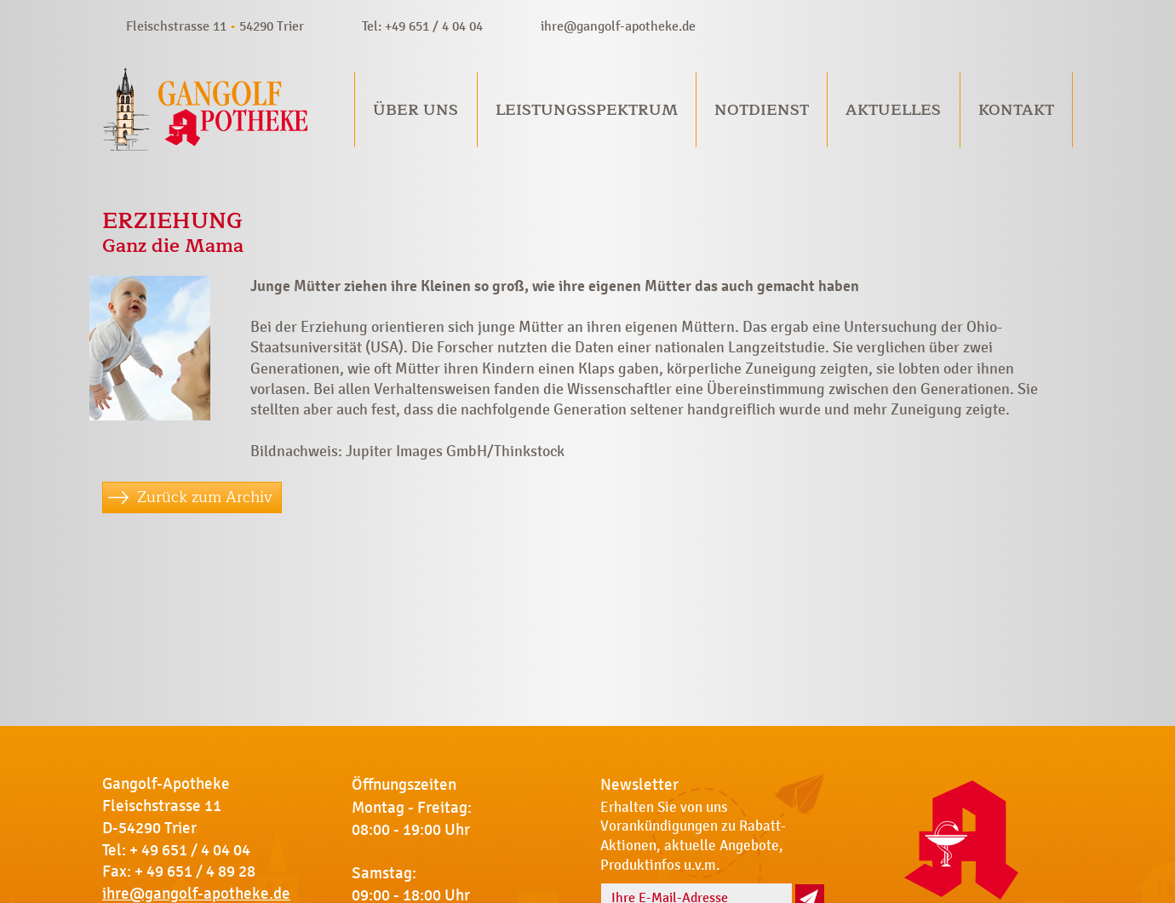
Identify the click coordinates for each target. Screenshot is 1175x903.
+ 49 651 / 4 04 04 (189, 850)
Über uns (415, 110)
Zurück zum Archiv (204, 497)
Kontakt (1016, 110)
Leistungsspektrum (587, 110)
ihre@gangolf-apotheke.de (618, 26)
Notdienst (761, 110)
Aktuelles (893, 110)
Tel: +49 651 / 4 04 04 (422, 26)
